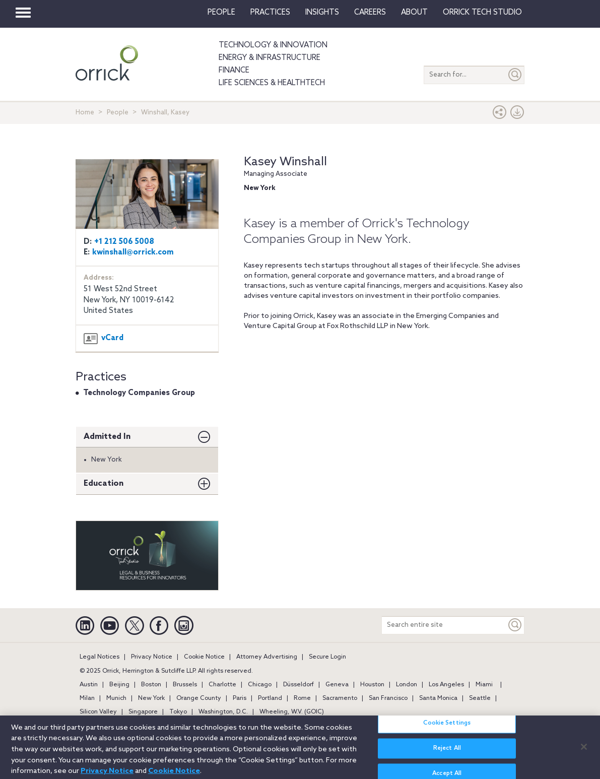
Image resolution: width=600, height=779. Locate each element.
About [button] (414, 12)
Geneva (337, 684)
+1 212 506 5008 (124, 241)
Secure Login (327, 657)
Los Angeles (446, 684)
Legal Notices (99, 657)
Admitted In (107, 436)
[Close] (584, 751)
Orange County (198, 698)
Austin (89, 684)
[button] (500, 114)
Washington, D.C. (223, 712)
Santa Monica (438, 698)
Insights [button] (322, 12)
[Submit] (515, 75)
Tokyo (178, 712)
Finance (234, 70)
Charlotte (222, 684)
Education (103, 483)
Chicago (260, 684)
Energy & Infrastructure (269, 57)
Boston (151, 684)
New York (151, 698)
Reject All (447, 752)
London (406, 684)
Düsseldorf (298, 684)
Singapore (143, 712)
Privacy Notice (151, 657)
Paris (239, 698)
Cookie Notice (204, 657)
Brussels (185, 684)
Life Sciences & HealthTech (272, 83)
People (221, 12)
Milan (87, 698)
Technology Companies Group (139, 393)
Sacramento (339, 698)
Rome (302, 698)
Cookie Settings (447, 727)
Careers (370, 12)
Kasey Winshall (285, 162)
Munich (116, 698)
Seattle (480, 698)
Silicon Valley (98, 712)
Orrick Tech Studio (482, 12)
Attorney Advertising (266, 657)
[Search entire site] (444, 625)
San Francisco (388, 698)
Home (85, 112)
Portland (270, 698)
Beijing (119, 684)
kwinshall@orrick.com (133, 252)
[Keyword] (515, 625)
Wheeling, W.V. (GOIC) (291, 712)
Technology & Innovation (273, 45)
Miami (484, 684)
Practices (270, 12)
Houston (372, 684)
